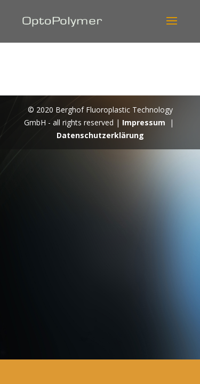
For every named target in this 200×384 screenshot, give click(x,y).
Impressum (143, 122)
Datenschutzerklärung (100, 135)
